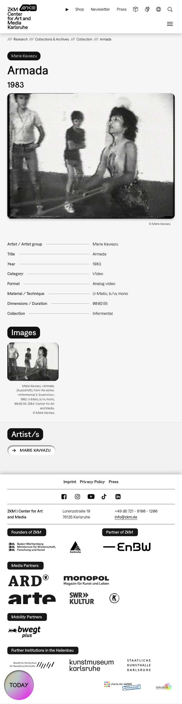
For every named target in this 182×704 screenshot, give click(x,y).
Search (170, 9)
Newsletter (100, 9)
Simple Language (135, 9)
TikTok (104, 496)
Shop (79, 9)
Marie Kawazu (35, 450)
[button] (91, 156)
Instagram (77, 496)
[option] (35, 380)
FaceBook (64, 496)
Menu (170, 24)
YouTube (91, 496)
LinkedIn (118, 496)
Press (122, 9)
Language (158, 9)
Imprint (70, 481)
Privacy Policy (92, 481)
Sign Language (147, 9)
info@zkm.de (126, 517)
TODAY (18, 685)
